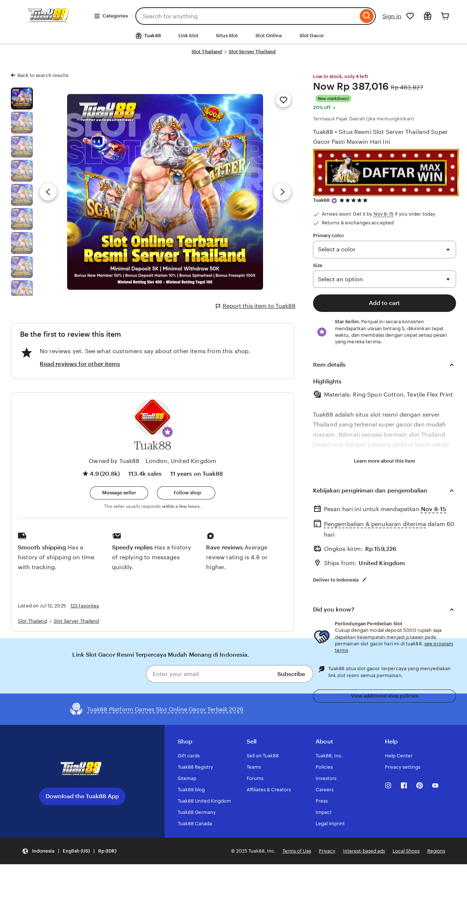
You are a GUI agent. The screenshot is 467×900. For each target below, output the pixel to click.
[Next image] (282, 192)
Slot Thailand (207, 51)
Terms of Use (296, 851)
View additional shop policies (384, 696)
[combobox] (246, 16)
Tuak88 (321, 200)
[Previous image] (48, 192)
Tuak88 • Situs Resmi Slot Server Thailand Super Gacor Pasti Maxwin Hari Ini (380, 136)
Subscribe (291, 674)
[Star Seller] (334, 200)
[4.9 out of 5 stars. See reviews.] (355, 200)
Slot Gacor (312, 35)
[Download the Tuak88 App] (82, 769)
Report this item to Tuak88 (256, 306)
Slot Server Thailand (252, 51)
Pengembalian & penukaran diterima (375, 524)
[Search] (367, 16)
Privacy (327, 851)
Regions (436, 851)
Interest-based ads (364, 851)
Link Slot (188, 35)
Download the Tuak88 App (82, 796)
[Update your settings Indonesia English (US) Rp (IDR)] (69, 851)
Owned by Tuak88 (114, 460)
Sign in (391, 16)
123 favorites (84, 606)
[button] (167, 432)
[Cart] (445, 16)
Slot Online (268, 35)
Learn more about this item (384, 461)
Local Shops (406, 851)
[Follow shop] (186, 492)
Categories (111, 16)
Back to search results (43, 75)
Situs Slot (227, 35)
